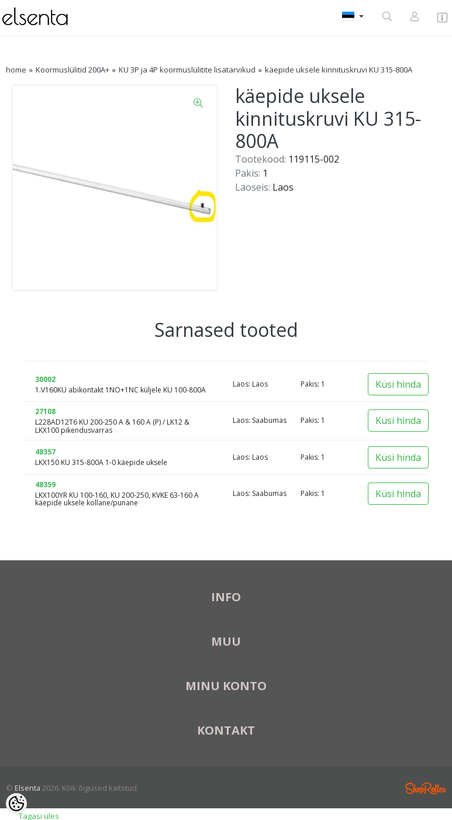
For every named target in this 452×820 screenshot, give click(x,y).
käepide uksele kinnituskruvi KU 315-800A (338, 69)
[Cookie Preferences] (16, 803)
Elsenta (27, 788)
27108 (45, 411)
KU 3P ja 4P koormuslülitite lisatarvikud (187, 69)
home (16, 69)
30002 (45, 379)
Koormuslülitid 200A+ (72, 69)
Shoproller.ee (425, 788)
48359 (45, 484)
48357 (45, 452)
